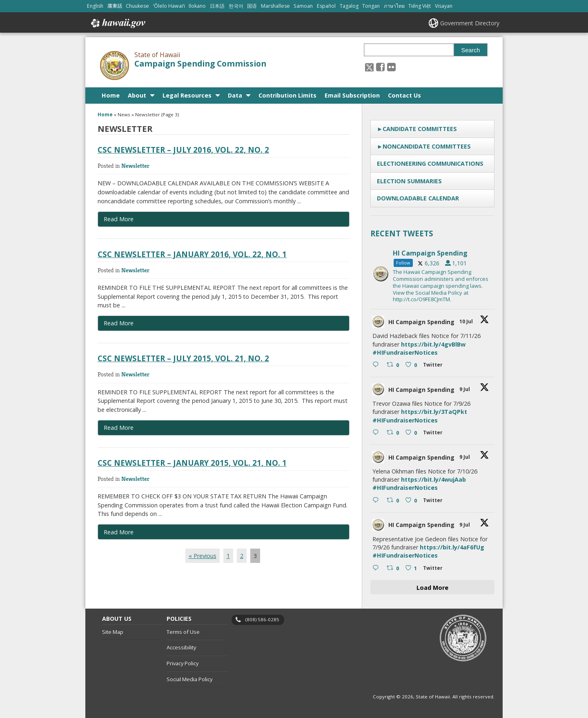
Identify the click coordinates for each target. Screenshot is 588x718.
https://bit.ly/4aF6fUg (452, 547)
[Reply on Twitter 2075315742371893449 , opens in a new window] (377, 433)
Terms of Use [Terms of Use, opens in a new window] (183, 632)
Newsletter (135, 165)
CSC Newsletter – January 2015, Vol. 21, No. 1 (192, 463)
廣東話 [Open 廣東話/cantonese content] (114, 5)
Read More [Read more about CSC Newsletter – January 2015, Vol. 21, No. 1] (119, 532)
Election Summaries (409, 181)
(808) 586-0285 (262, 619)
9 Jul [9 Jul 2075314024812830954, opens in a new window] (465, 456)
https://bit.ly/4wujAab (433, 479)
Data (235, 95)
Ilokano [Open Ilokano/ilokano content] (197, 5)
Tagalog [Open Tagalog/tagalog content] (349, 5)
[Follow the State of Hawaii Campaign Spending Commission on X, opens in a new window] (369, 66)
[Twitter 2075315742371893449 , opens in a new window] (434, 433)
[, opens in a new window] (380, 66)
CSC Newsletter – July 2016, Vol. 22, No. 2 (183, 149)
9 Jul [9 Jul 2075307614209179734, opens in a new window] (465, 524)
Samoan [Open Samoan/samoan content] (303, 5)
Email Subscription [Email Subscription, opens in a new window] (352, 95)
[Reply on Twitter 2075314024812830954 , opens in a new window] (377, 501)
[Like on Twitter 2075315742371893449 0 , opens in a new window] (412, 433)
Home (111, 95)
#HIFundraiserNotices (405, 352)
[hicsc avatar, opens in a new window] (378, 322)
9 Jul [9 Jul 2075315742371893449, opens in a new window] (465, 389)
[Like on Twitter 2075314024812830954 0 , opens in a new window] (412, 501)
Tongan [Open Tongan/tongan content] (371, 5)
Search (470, 50)
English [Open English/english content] (95, 5)
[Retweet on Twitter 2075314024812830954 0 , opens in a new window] (394, 501)
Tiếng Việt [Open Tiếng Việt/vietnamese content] (419, 5)
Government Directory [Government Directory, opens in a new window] (469, 23)
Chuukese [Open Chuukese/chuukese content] (137, 5)
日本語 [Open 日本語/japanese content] (217, 5)
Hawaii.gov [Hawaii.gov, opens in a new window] (117, 23)
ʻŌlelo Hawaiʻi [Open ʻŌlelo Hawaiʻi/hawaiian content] (169, 5)
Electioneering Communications (430, 163)
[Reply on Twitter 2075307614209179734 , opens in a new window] (377, 568)
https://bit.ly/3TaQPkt (434, 412)
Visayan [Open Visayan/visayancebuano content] (443, 5)
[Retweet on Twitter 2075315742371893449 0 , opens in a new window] (394, 433)
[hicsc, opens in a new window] (432, 274)
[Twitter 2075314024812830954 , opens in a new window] (434, 501)
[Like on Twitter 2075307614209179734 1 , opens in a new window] (412, 568)
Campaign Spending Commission (200, 64)
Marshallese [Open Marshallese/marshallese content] (275, 5)
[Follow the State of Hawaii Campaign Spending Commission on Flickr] (391, 66)
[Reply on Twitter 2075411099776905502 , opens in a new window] (377, 365)
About (137, 95)
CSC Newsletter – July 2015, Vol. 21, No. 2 (183, 358)
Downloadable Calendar (418, 198)
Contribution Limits (287, 95)
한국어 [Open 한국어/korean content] (236, 5)
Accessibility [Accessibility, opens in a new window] (181, 647)
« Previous (202, 556)
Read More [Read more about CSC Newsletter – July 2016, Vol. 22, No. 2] (119, 219)
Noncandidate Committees (427, 146)
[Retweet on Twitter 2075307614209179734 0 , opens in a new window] (394, 568)
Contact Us (404, 95)
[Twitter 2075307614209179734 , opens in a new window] (434, 569)
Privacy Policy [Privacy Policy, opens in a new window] (182, 663)
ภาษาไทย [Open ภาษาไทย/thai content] (394, 5)
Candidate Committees (420, 129)
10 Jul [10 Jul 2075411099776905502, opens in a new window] (466, 321)
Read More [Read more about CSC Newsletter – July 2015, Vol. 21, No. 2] (119, 427)
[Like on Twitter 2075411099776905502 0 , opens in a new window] (412, 365)
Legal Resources (187, 95)
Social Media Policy (189, 679)
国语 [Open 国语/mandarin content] (252, 5)
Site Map (112, 632)
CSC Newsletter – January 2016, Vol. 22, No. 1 (192, 254)
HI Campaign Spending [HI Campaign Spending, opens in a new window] (421, 322)
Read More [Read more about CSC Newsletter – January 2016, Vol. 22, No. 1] (119, 323)
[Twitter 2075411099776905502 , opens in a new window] (434, 366)
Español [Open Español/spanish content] (326, 5)
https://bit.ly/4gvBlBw (433, 344)
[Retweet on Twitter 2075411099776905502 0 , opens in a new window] (394, 365)
